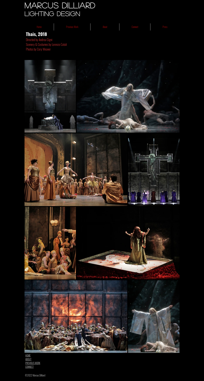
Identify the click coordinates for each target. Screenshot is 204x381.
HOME (28, 355)
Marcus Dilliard (60, 5)
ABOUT (28, 359)
